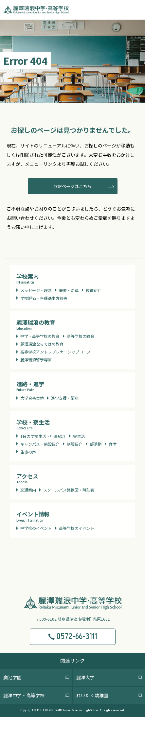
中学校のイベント (36, 528)
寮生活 (79, 436)
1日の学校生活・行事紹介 (43, 436)
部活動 (95, 444)
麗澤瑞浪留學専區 (36, 359)
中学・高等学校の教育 (40, 336)
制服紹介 (74, 444)
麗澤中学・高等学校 (24, 695)
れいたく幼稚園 (92, 695)
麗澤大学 (85, 677)
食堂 (113, 444)
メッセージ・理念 (36, 290)
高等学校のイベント (76, 528)
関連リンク (72, 660)
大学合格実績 (32, 398)
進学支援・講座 (65, 398)
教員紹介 (93, 290)
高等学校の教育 (80, 336)
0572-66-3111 (72, 636)
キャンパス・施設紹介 (40, 444)
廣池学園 (12, 677)
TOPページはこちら (73, 186)
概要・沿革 (69, 290)
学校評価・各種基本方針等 (43, 298)
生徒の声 (28, 452)
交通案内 (28, 489)
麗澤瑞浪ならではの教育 (41, 344)
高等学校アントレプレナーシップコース (55, 351)
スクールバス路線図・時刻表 (68, 489)
